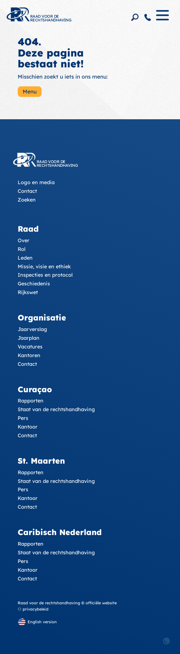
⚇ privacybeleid (33, 608)
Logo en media (36, 182)
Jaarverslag (32, 329)
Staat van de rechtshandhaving (56, 409)
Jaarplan (28, 338)
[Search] (135, 17)
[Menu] (162, 17)
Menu (30, 91)
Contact (27, 191)
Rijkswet (28, 292)
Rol (21, 249)
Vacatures (30, 346)
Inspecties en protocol (45, 275)
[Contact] (147, 17)
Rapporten (30, 400)
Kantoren (29, 355)
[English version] (37, 622)
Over (23, 240)
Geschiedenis (34, 283)
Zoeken (27, 200)
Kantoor (28, 427)
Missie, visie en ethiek (44, 266)
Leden (25, 258)
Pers (23, 418)
